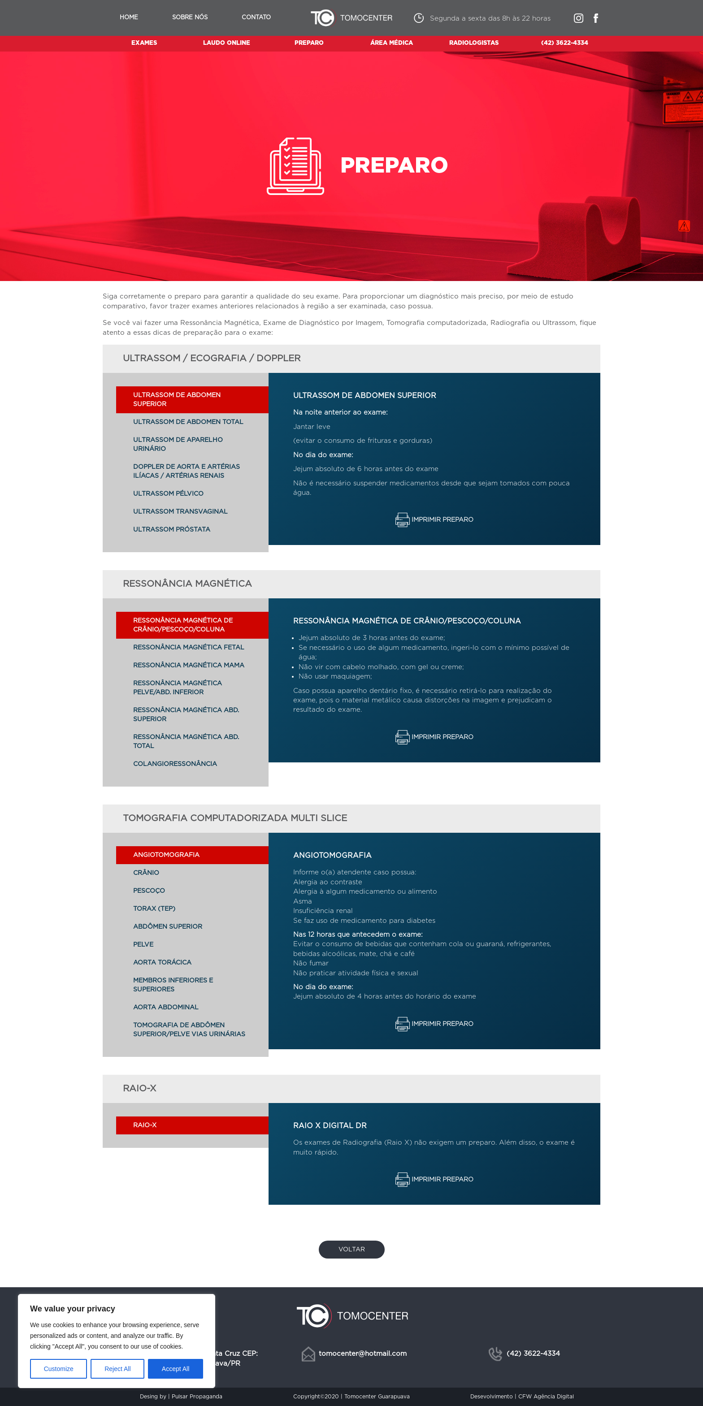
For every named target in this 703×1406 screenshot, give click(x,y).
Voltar (351, 1249)
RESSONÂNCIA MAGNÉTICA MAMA (188, 665)
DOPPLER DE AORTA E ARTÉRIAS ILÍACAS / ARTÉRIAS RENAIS (186, 471)
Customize (59, 1368)
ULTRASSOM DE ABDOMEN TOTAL (188, 422)
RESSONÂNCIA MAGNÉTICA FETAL (188, 648)
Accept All (175, 1368)
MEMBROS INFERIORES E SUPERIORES (173, 985)
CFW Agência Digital (546, 1396)
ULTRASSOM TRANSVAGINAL (180, 512)
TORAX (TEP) (154, 909)
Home (129, 18)
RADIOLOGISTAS (474, 43)
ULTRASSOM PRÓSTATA (171, 530)
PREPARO (309, 43)
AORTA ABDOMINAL (166, 1007)
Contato (256, 18)
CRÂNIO (146, 873)
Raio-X (144, 1125)
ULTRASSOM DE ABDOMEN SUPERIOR (177, 399)
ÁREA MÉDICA (391, 43)
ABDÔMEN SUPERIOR (167, 927)
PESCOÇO (149, 891)
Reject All (117, 1368)
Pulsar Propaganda (197, 1396)
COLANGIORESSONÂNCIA (175, 764)
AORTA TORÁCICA (162, 963)
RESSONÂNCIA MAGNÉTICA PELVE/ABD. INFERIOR (177, 688)
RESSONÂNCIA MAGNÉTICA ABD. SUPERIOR (186, 714)
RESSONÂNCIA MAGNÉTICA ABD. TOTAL (186, 741)
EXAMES (144, 43)
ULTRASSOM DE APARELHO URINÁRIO (178, 444)
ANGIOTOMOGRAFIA (166, 855)
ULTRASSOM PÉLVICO (168, 494)
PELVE (143, 945)
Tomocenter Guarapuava (377, 1396)
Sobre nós (190, 18)
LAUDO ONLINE (226, 43)
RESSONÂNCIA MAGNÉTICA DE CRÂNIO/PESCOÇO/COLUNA (183, 625)
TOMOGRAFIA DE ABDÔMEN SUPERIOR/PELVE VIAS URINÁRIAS (189, 1030)
